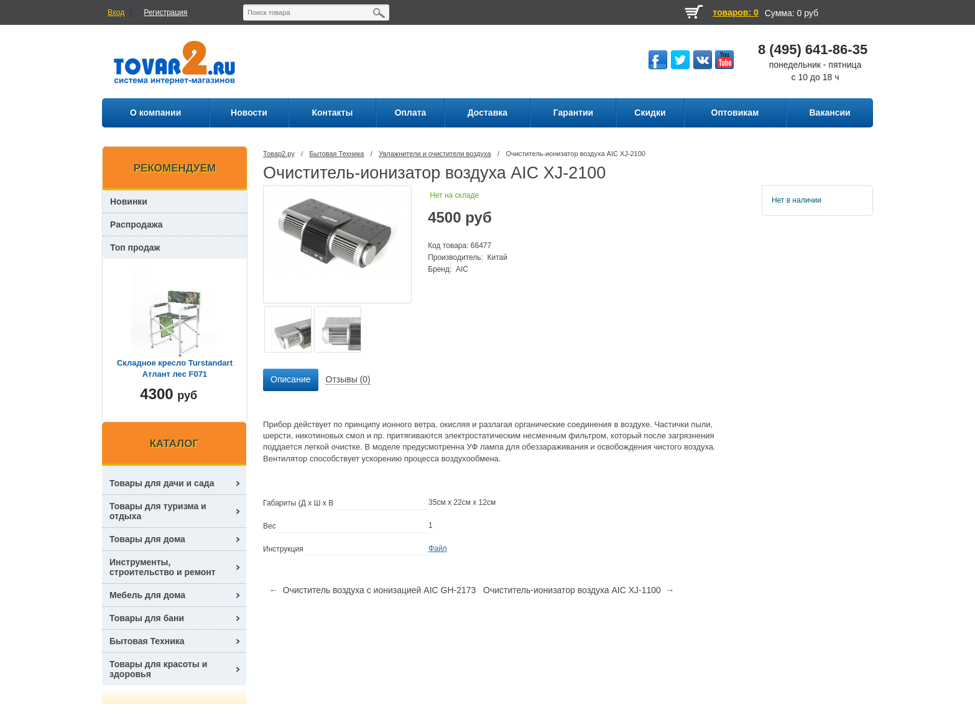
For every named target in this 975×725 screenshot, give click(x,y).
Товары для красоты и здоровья (158, 669)
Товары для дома (147, 539)
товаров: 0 (735, 12)
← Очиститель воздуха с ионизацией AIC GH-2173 (372, 590)
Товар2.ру (279, 153)
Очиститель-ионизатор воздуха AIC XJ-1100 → (579, 590)
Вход (116, 12)
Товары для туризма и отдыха (157, 511)
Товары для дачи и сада (162, 483)
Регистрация (165, 12)
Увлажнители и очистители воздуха (435, 153)
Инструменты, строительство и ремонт (162, 567)
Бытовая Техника (337, 153)
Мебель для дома (147, 595)
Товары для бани (146, 618)
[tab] (290, 380)
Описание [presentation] (290, 379)
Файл (437, 548)
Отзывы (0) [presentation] (348, 379)
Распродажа (136, 224)
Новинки (128, 201)
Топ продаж (135, 247)
